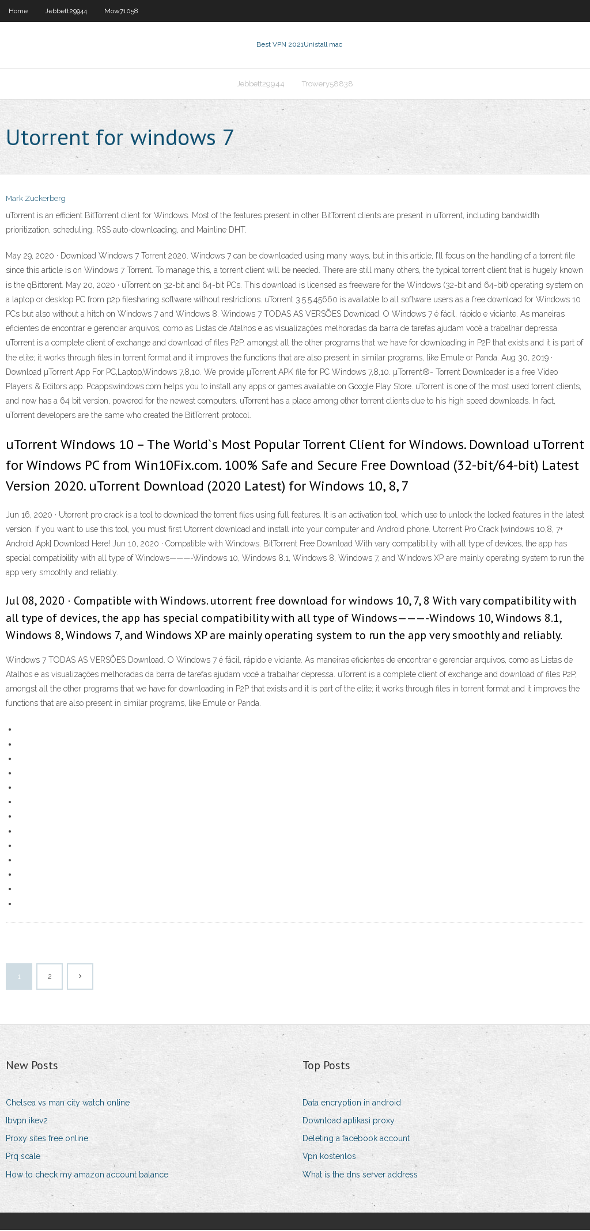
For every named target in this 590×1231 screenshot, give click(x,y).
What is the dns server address (360, 1175)
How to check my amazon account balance (87, 1175)
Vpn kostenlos (329, 1157)
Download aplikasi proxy (348, 1121)
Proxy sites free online (47, 1139)
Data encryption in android (351, 1103)
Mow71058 (121, 11)
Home (18, 11)
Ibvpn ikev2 (27, 1121)
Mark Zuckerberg (36, 200)
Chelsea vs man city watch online (68, 1103)
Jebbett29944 (66, 11)
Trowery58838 (327, 84)
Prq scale (23, 1157)
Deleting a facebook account (356, 1139)
